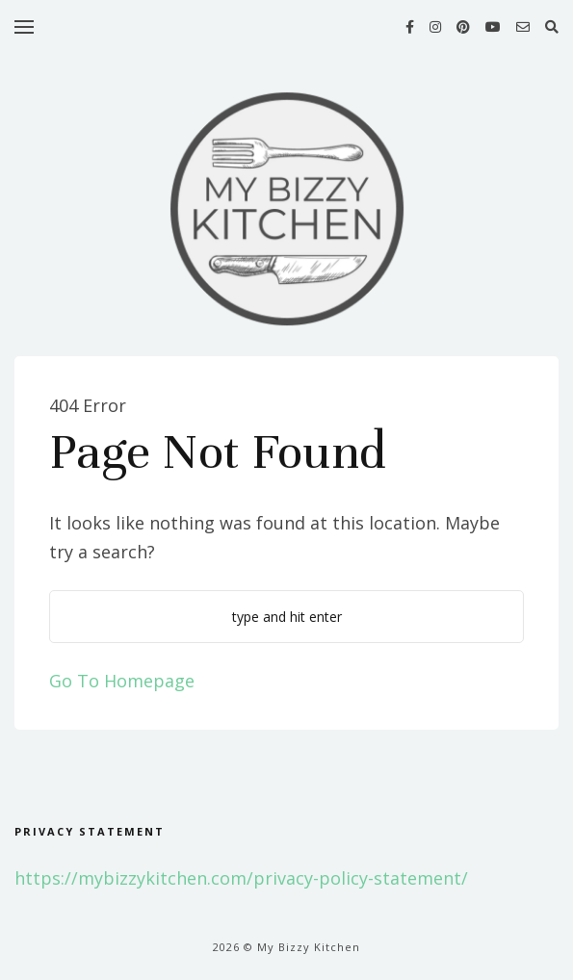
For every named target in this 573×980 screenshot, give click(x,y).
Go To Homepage (122, 680)
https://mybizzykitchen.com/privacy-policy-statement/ (241, 878)
